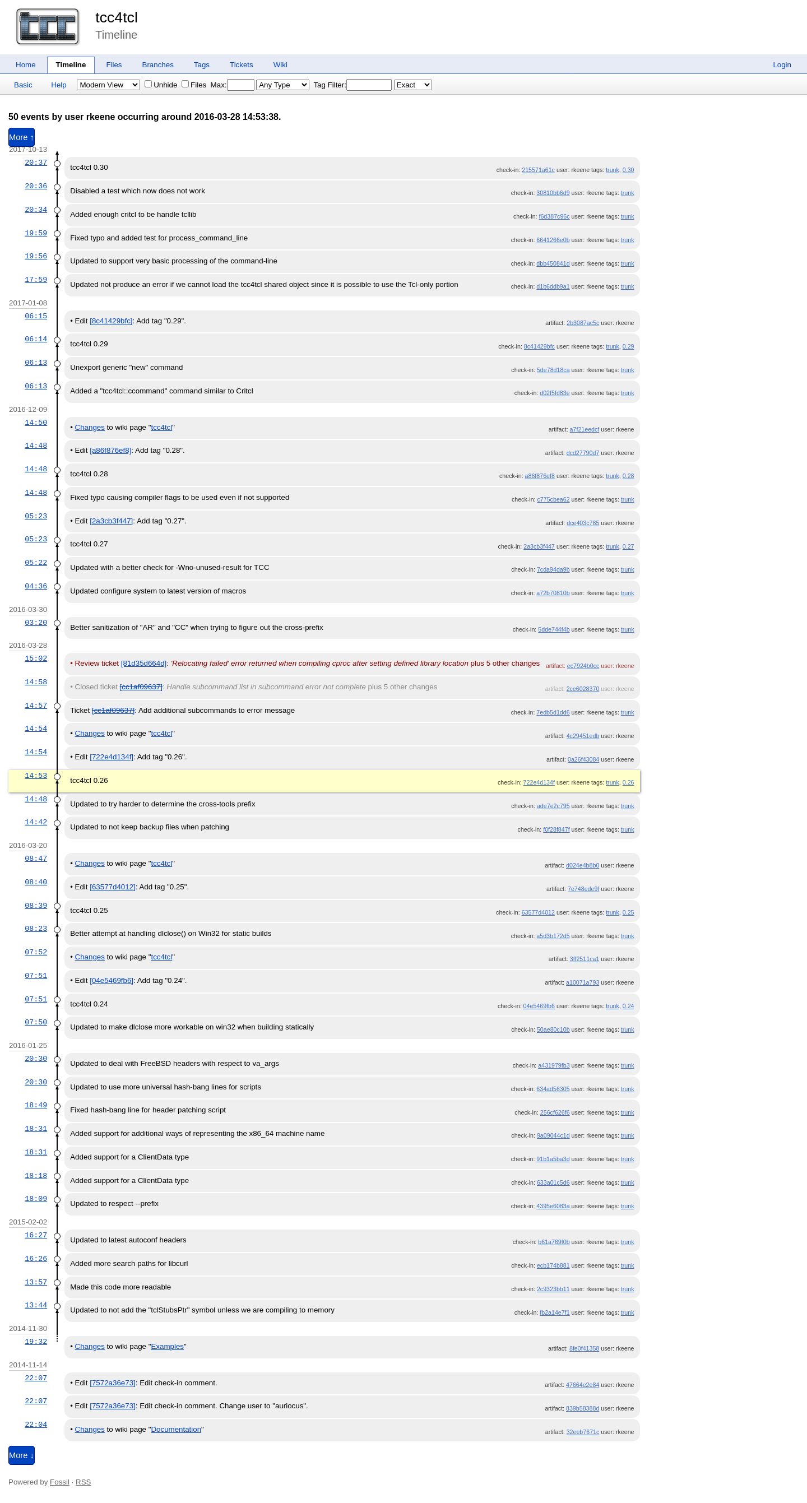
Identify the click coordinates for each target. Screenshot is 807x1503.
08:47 (36, 858)
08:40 (36, 882)
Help (58, 85)
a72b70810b (552, 593)
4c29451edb (583, 735)
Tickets (241, 65)
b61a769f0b (553, 1241)
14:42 (36, 822)
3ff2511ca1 (585, 958)
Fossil (59, 1482)
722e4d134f (539, 782)
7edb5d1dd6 (552, 712)
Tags (202, 65)
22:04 (36, 1425)
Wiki (280, 65)
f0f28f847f (556, 829)
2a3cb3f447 (539, 546)
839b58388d (582, 1408)
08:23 (36, 929)
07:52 (36, 952)
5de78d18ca (553, 370)
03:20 (36, 623)
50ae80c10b (553, 1029)
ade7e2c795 (553, 805)
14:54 (36, 728)
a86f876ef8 (540, 475)
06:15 (36, 316)
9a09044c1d (553, 1135)
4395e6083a (552, 1206)
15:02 (36, 658)
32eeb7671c (583, 1431)
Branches (158, 65)
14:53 (36, 776)
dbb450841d (552, 263)
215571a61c (538, 169)
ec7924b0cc (583, 665)
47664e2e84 (582, 1384)
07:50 (36, 1022)
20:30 (36, 1059)
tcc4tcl (116, 17)
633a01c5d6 (553, 1182)
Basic (23, 85)
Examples (167, 1346)
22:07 (36, 1378)
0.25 (628, 912)
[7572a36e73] (113, 1383)
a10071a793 (582, 982)
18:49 (36, 1105)
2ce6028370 (583, 688)
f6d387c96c (554, 216)
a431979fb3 (553, 1065)
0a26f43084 (583, 759)
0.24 (628, 1006)
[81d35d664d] (144, 663)
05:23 (36, 516)
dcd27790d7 (583, 452)
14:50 (36, 423)
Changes (90, 427)
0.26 (628, 782)
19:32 (36, 1342)
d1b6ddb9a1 (552, 286)
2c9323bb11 (553, 1289)
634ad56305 (552, 1089)
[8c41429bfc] (111, 321)
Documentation (176, 1429)
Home (26, 65)
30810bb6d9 (552, 192)
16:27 (36, 1235)
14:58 (36, 682)
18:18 (36, 1176)
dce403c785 (583, 522)
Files (114, 65)
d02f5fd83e (554, 392)
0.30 (628, 169)
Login (782, 65)
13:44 (36, 1305)
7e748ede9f (583, 888)
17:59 (36, 280)
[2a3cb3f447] (111, 521)
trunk (612, 169)
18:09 (36, 1199)
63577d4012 (538, 912)
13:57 (36, 1282)
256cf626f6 (555, 1112)
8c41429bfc (539, 346)
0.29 (628, 346)
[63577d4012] (113, 887)
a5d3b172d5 (552, 936)
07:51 (36, 976)
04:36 (36, 586)
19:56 (36, 256)
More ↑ (21, 137)
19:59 (36, 233)
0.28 (628, 475)
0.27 (628, 546)
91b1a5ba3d (552, 1159)
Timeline (71, 65)
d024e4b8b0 (582, 865)
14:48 (36, 445)
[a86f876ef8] (110, 450)
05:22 (36, 563)
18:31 (36, 1129)
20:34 (36, 210)
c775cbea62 (553, 499)
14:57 (36, 706)
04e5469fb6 (539, 1006)
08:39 (36, 906)
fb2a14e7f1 (554, 1312)
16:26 (36, 1259)
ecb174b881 (553, 1265)
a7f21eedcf (585, 429)
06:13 (36, 363)
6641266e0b (552, 239)
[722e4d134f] (111, 757)
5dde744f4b (553, 629)
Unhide (161, 85)
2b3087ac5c (583, 322)
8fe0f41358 (584, 1348)
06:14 (36, 339)
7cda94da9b (553, 569)
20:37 (36, 162)
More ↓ (21, 1455)
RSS (83, 1482)
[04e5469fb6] (111, 980)
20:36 (36, 186)
